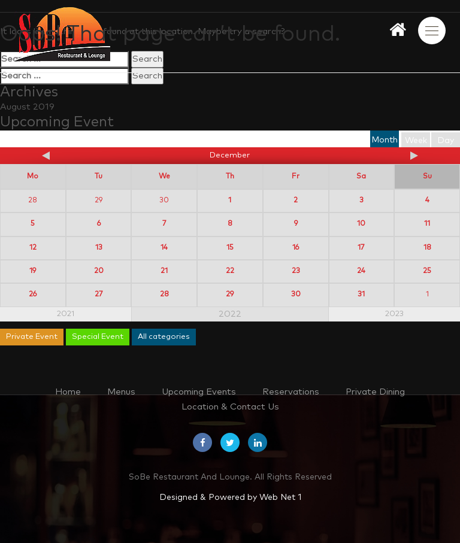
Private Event (32, 337)
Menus (121, 391)
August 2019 (27, 106)
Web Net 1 (280, 497)
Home (68, 391)
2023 (394, 314)
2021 (65, 314)
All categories (164, 337)
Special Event (97, 337)
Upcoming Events (199, 391)
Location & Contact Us (230, 406)
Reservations (290, 391)
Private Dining (375, 391)
